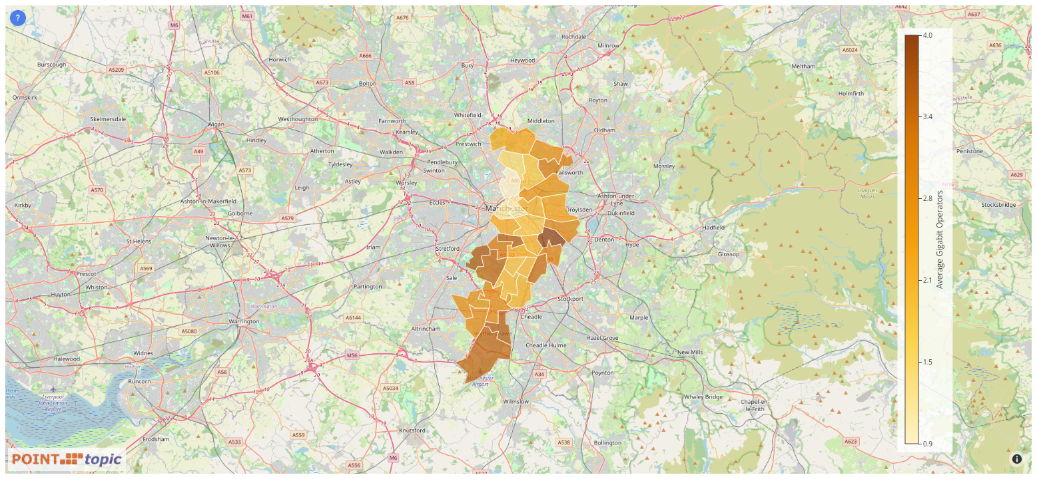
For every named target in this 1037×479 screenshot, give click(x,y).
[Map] (518, 239)
